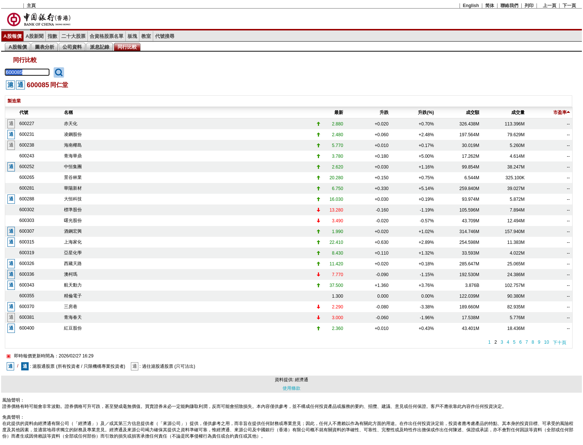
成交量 (518, 112)
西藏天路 (73, 263)
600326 (26, 263)
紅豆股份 (73, 328)
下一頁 (569, 5)
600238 (26, 145)
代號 (23, 112)
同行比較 (127, 47)
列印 (529, 5)
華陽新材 (73, 188)
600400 (26, 328)
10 (546, 342)
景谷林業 (73, 177)
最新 (338, 112)
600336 (26, 274)
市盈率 (561, 112)
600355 (26, 295)
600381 (26, 317)
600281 (26, 188)
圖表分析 (44, 47)
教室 (146, 36)
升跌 (384, 112)
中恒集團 (73, 166)
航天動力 (73, 285)
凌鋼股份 (73, 134)
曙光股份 (73, 220)
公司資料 (72, 47)
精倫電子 (73, 295)
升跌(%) (426, 112)
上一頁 (549, 5)
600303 (26, 220)
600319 (26, 252)
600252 (26, 166)
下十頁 (559, 342)
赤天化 (70, 123)
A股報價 (12, 36)
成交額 (472, 112)
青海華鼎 (73, 155)
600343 (26, 285)
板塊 (132, 36)
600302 (26, 209)
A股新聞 (35, 36)
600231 (26, 134)
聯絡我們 (509, 5)
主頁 (31, 5)
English (471, 5)
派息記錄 (99, 47)
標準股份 (73, 209)
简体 (489, 5)
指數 (52, 36)
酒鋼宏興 (73, 231)
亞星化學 (73, 252)
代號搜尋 (164, 36)
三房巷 (70, 306)
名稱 (68, 112)
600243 (26, 155)
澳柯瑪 (70, 274)
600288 (26, 199)
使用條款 (291, 388)
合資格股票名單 (106, 36)
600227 (26, 123)
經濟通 (301, 379)
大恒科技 (73, 199)
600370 (26, 306)
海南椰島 (73, 145)
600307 (26, 231)
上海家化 (73, 242)
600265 (26, 177)
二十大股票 (73, 36)
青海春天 (73, 317)
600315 (26, 242)
